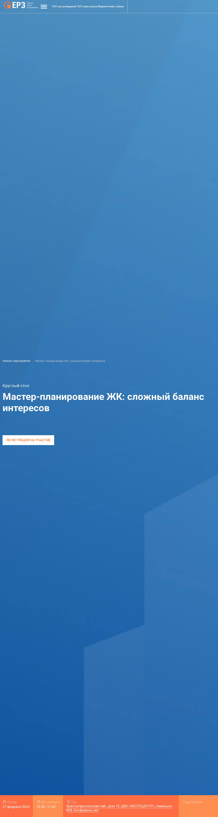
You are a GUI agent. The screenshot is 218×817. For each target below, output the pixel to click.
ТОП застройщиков (64, 6)
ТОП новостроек (87, 6)
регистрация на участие (29, 440)
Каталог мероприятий (16, 361)
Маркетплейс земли (111, 6)
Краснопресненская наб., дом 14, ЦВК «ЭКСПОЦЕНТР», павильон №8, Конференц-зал (119, 808)
